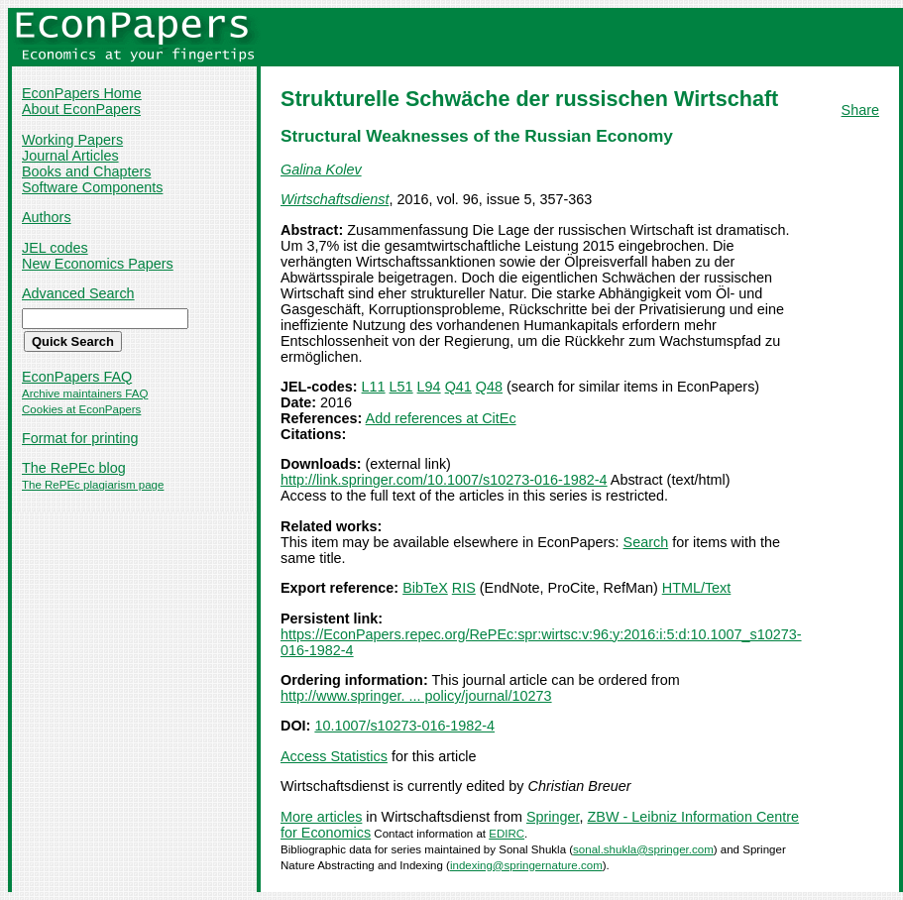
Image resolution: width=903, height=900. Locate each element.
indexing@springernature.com (526, 865)
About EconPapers (81, 109)
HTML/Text (697, 588)
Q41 (458, 386)
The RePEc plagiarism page (93, 485)
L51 (401, 386)
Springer (553, 817)
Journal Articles (70, 156)
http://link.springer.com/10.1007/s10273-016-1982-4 (444, 480)
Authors (46, 217)
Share (860, 110)
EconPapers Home (82, 93)
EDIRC (506, 834)
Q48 (489, 386)
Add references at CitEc (441, 418)
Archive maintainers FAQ (85, 393)
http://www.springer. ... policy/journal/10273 (416, 696)
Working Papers (72, 140)
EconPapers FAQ (77, 377)
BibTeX (425, 588)
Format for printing (80, 438)
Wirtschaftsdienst (335, 199)
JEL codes (55, 248)
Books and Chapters (86, 171)
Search (646, 542)
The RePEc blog (74, 468)
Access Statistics (334, 756)
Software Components (92, 187)
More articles (321, 817)
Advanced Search (78, 293)
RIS (464, 588)
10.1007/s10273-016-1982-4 (404, 725)
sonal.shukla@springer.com (643, 849)
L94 (429, 386)
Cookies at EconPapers (81, 409)
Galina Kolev (321, 169)
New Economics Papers (97, 264)
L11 (374, 386)
